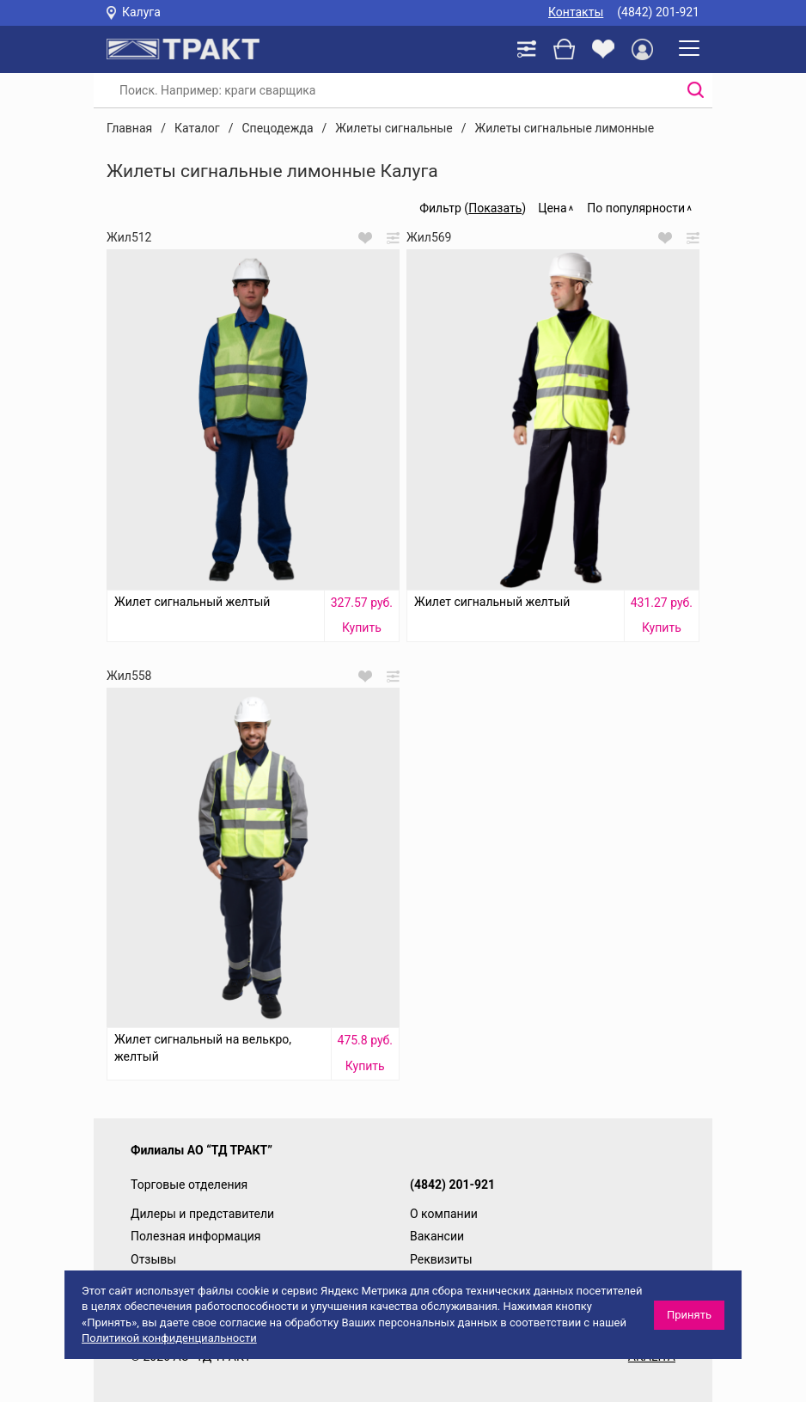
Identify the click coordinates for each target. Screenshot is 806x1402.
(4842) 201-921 (658, 12)
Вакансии (437, 1236)
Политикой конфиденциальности (169, 1338)
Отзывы (153, 1259)
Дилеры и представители (202, 1214)
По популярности (636, 208)
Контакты (575, 12)
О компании (444, 1214)
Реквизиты (441, 1259)
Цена (552, 208)
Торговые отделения (189, 1184)
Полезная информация (196, 1236)
